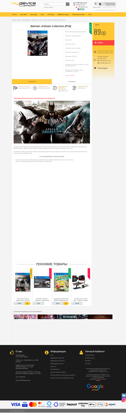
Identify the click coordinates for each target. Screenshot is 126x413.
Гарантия (53, 367)
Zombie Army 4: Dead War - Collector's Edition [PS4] (81, 300)
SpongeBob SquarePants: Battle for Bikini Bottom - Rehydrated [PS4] (61, 300)
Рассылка (87, 364)
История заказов (90, 358)
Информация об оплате (57, 364)
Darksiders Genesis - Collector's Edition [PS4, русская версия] (42, 300)
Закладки (87, 361)
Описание (32, 81)
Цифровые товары (63, 14)
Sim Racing (51, 14)
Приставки (23, 14)
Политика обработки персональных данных (62, 376)
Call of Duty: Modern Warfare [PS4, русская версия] (23, 300)
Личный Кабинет (90, 355)
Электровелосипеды (78, 14)
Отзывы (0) (72, 81)
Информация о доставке (57, 358)
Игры (42, 14)
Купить (98, 41)
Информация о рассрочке (57, 361)
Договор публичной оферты (58, 373)
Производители (54, 370)
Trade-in (14, 14)
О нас (89, 14)
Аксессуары (33, 14)
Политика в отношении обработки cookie (62, 379)
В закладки (101, 68)
